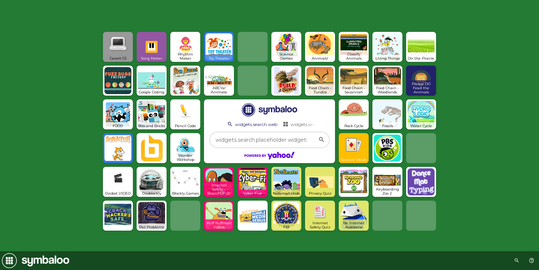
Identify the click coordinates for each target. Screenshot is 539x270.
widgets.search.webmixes (313, 124)
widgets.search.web (251, 124)
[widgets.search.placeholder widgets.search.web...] (269, 139)
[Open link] (118, 47)
